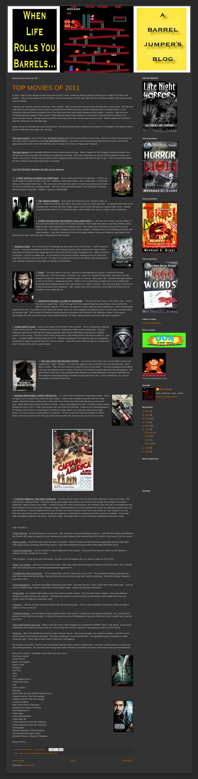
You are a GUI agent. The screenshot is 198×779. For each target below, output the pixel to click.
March (147, 440)
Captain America (36, 753)
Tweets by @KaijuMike (151, 323)
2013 (147, 422)
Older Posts (127, 761)
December (149, 433)
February (148, 443)
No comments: (39, 749)
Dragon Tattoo (48, 753)
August (147, 436)
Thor (56, 753)
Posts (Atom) (29, 765)
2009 (147, 452)
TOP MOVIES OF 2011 (46, 87)
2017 (147, 411)
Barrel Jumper (165, 389)
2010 (147, 448)
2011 (147, 429)
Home (73, 761)
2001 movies (24, 753)
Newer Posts (18, 761)
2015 (147, 415)
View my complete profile (166, 397)
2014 (147, 418)
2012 (147, 426)
